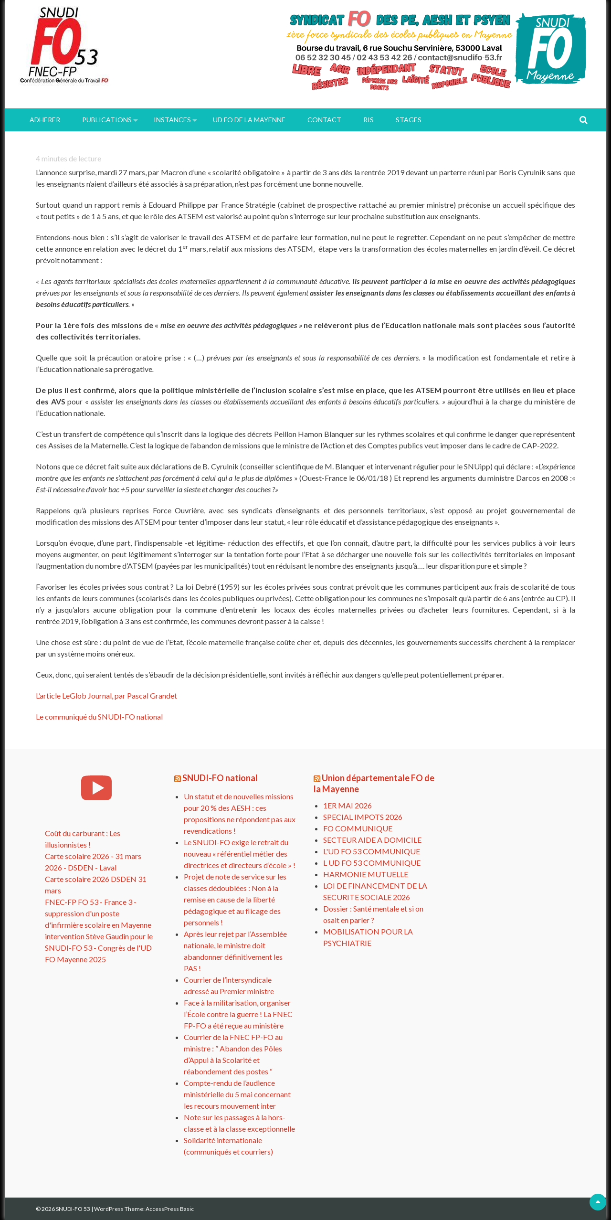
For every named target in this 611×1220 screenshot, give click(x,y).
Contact (324, 120)
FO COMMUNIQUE (357, 828)
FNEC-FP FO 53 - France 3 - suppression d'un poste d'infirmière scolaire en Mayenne (98, 913)
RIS (368, 120)
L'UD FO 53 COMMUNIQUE (371, 851)
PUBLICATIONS (107, 120)
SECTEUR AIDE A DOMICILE (372, 839)
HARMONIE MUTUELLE (365, 874)
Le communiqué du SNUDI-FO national (99, 716)
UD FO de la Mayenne (249, 120)
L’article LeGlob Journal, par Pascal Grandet (106, 695)
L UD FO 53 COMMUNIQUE (372, 862)
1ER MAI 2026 (347, 805)
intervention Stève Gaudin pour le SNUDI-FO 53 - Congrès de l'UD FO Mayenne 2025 (99, 948)
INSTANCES (172, 120)
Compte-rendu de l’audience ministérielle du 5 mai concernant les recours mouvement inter (237, 1094)
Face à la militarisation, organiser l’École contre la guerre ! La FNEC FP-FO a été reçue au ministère (238, 1014)
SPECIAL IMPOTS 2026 (362, 816)
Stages (408, 120)
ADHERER (45, 120)
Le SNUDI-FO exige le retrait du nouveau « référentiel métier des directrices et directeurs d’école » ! (239, 854)
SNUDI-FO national (220, 778)
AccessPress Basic (170, 1208)
